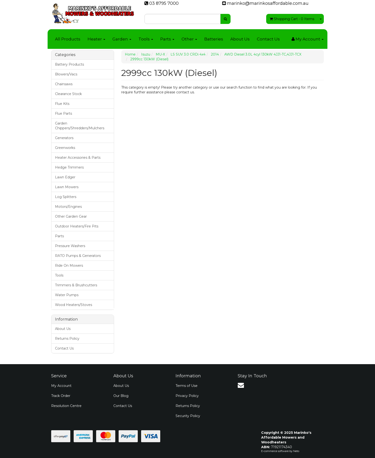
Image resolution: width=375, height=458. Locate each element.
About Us (240, 39)
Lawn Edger (65, 177)
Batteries (213, 39)
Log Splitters (65, 197)
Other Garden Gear (71, 216)
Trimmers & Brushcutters (76, 285)
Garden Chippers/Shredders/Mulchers (79, 125)
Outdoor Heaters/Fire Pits (76, 226)
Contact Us (268, 39)
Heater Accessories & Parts (77, 157)
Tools (145, 39)
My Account (61, 386)
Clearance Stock (68, 94)
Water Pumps (66, 295)
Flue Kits (62, 104)
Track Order (60, 396)
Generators (64, 138)
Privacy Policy (187, 396)
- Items (292, 19)
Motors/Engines (68, 206)
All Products (67, 39)
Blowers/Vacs (66, 74)
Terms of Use (187, 386)
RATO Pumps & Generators (78, 256)
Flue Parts (63, 113)
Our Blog (120, 396)
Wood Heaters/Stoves (73, 305)
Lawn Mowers (66, 187)
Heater (96, 39)
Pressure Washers (70, 246)
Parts (167, 39)
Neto (296, 451)
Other (189, 39)
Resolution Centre (66, 406)
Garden (121, 39)
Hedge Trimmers (69, 167)
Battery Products (69, 64)
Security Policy (188, 416)
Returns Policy (67, 338)
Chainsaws (63, 84)
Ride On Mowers (69, 265)
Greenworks (65, 148)
